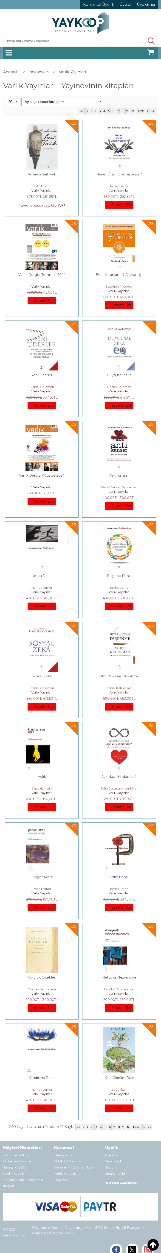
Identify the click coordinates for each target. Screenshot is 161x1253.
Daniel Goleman (42, 387)
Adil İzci (42, 186)
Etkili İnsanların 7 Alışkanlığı (119, 275)
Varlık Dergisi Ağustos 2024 (42, 475)
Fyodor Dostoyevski (119, 989)
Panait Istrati (42, 889)
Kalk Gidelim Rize (119, 1078)
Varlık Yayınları (41, 190)
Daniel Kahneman (119, 688)
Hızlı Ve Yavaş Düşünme (119, 676)
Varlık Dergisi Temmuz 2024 (41, 275)
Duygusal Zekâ (119, 375)
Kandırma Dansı (41, 1078)
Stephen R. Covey (119, 286)
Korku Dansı (42, 576)
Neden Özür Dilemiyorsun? (119, 174)
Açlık (42, 777)
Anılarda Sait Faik (42, 174)
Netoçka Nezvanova (119, 977)
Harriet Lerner (119, 186)
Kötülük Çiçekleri (42, 977)
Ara (151, 41)
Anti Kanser (119, 475)
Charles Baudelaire (42, 989)
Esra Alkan (119, 1089)
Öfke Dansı (119, 877)
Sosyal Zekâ (42, 676)
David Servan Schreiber (119, 487)
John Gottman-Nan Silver (119, 788)
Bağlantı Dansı (119, 576)
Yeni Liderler (41, 375)
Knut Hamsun (42, 788)
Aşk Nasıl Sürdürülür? (119, 777)
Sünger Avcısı (42, 877)
